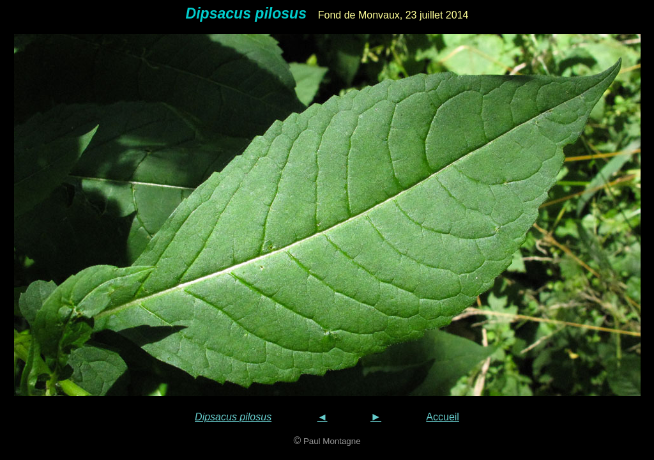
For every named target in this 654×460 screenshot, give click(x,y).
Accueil (442, 416)
